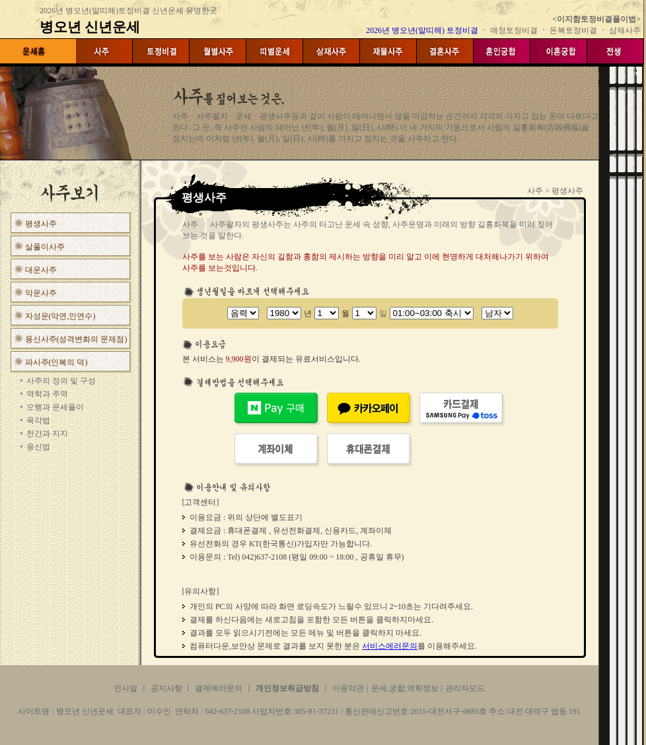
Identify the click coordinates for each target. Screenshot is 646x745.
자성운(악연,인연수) (60, 316)
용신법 (38, 446)
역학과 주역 (47, 394)
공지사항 (167, 688)
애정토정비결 (515, 30)
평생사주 (41, 223)
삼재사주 (625, 30)
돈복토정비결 (573, 30)
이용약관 (348, 688)
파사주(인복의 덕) (56, 362)
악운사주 (41, 293)
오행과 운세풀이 (55, 407)
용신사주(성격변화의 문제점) (76, 339)
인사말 (125, 688)
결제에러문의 (218, 688)
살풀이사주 (45, 246)
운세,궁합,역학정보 (405, 688)
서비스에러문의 (389, 646)
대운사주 (41, 270)
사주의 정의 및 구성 (61, 380)
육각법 (38, 420)
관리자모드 (465, 688)
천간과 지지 (47, 433)
